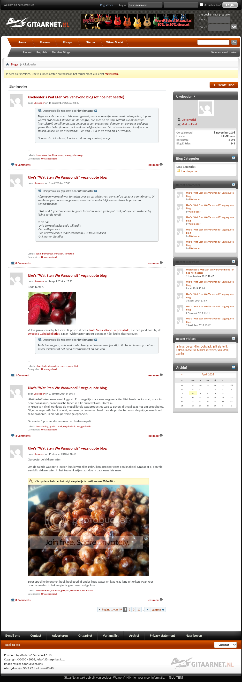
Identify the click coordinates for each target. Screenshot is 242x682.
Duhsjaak (206, 346)
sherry (68, 155)
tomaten (69, 253)
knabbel (55, 590)
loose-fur (190, 350)
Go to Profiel (186, 119)
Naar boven (194, 636)
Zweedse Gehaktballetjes (44, 333)
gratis (52, 426)
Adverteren (60, 636)
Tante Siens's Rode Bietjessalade (108, 330)
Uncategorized (49, 158)
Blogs (67, 42)
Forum (45, 42)
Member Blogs (61, 52)
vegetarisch (69, 426)
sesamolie (87, 590)
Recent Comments (188, 185)
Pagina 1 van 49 (112, 609)
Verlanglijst (111, 636)
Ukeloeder (184, 96)
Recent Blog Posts (187, 262)
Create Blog (223, 85)
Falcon (180, 350)
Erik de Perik (220, 346)
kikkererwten (43, 590)
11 (138, 609)
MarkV (201, 350)
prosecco (62, 366)
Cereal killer (192, 346)
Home (22, 42)
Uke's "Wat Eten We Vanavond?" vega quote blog (67, 177)
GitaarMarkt (114, 42)
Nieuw (90, 42)
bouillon (52, 155)
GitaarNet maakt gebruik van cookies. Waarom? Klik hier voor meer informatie (114, 677)
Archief (134, 636)
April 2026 (208, 374)
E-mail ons (12, 636)
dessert (52, 366)
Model (202, 27)
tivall (59, 426)
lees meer (153, 165)
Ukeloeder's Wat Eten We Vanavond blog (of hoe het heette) (76, 97)
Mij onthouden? (210, 5)
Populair (42, 52)
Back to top (12, 645)
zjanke (180, 353)
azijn (38, 253)
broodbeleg (42, 426)
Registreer (106, 5)
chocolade (41, 366)
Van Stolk (223, 350)
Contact (35, 636)
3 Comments (22, 435)
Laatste (158, 609)
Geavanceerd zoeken (224, 52)
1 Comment (22, 375)
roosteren (75, 590)
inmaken (58, 253)
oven (60, 155)
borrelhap (47, 253)
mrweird (211, 350)
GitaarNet (85, 636)
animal (180, 346)
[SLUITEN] (176, 677)
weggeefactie (84, 426)
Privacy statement (162, 636)
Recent (27, 52)
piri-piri (65, 590)
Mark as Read (187, 124)
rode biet (73, 366)
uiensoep (78, 155)
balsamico (41, 155)
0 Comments (22, 165)
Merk (202, 19)
